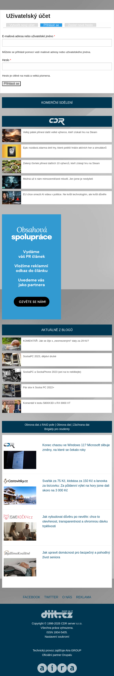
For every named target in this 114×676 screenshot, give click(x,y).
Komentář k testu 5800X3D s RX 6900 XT (46, 402)
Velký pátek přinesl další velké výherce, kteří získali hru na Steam (60, 132)
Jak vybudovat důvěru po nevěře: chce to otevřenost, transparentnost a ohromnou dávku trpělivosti (75, 521)
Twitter (51, 597)
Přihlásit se (53, 25)
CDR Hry (57, 121)
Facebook (31, 597)
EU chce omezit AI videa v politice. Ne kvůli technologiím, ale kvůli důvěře (64, 194)
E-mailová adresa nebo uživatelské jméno (28, 36)
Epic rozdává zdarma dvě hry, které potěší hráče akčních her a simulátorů (65, 147)
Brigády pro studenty (57, 429)
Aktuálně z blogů (57, 330)
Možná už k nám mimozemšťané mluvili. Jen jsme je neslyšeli (58, 178)
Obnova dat (64, 424)
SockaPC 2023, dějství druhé (39, 356)
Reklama (83, 597)
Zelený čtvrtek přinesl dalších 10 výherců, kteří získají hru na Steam (61, 163)
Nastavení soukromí (57, 636)
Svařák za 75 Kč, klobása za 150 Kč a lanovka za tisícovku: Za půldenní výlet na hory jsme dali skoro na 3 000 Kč (75, 485)
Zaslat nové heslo (80, 25)
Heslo (6, 60)
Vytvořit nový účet (22, 25)
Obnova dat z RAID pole (39, 424)
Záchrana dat (81, 424)
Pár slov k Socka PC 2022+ (38, 387)
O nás (67, 597)
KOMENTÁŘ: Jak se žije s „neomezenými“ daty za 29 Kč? (56, 340)
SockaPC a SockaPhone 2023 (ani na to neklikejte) (52, 371)
